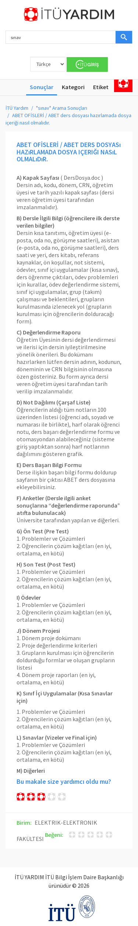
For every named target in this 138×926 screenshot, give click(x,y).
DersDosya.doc (82, 177)
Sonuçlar (41, 87)
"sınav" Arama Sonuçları (61, 108)
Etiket (101, 87)
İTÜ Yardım (17, 108)
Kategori (73, 87)
